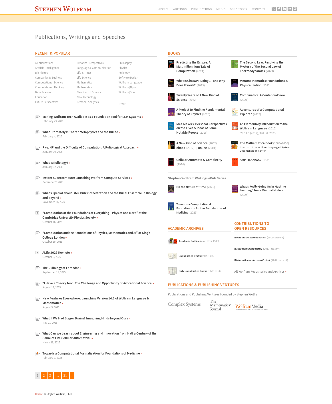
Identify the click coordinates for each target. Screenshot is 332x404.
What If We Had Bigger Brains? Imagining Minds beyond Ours (85, 318)
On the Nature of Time (195, 187)
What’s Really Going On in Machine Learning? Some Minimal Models (263, 191)
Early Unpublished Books (200, 271)
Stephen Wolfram (63, 9)
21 (65, 375)
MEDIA (221, 9)
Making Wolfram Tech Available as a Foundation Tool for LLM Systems (91, 117)
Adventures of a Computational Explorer (262, 112)
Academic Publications (199, 241)
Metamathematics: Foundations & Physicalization (264, 83)
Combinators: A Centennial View (262, 97)
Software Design (128, 77)
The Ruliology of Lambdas (61, 268)
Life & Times (84, 72)
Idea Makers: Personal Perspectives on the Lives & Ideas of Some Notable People (201, 128)
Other (122, 104)
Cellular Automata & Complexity (199, 162)
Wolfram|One (127, 92)
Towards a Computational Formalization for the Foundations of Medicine (201, 208)
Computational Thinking (49, 87)
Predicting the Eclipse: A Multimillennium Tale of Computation (193, 66)
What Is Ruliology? (55, 162)
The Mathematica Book (264, 143)
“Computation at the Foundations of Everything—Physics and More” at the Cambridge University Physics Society (94, 215)
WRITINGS (180, 9)
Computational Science (49, 82)
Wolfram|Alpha (128, 87)
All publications (44, 63)
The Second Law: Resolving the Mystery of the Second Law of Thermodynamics (262, 66)
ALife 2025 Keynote (56, 252)
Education (41, 97)
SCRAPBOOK (239, 9)
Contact (39, 394)
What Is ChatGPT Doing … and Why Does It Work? (200, 83)
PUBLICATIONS (201, 9)
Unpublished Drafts (197, 256)
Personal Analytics (88, 102)
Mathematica (85, 82)
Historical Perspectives (90, 63)
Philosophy (125, 63)
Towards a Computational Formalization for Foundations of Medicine (91, 353)
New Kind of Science (89, 92)
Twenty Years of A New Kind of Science (197, 97)
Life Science (84, 77)
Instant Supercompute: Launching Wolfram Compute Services (86, 178)
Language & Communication (94, 67)
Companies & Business (48, 77)
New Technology (86, 97)
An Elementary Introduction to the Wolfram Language (264, 129)
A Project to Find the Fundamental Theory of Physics (200, 112)
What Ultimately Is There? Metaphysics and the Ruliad (80, 132)
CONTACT (258, 9)
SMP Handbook (255, 160)
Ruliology (124, 72)
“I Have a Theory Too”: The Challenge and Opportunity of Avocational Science (97, 283)
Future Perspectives (46, 102)
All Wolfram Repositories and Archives (260, 271)
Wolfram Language (130, 82)
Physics (123, 67)
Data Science (43, 92)
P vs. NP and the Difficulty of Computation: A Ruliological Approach (89, 147)
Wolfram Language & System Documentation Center (265, 149)
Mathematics (84, 87)
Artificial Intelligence (47, 67)
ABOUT (163, 9)
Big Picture (41, 72)
